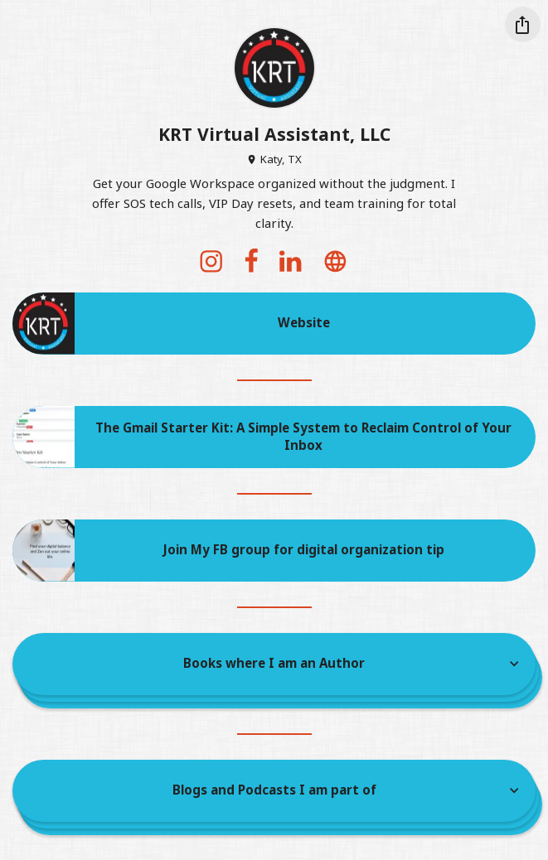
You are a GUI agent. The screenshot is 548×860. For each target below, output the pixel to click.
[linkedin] (291, 261)
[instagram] (211, 261)
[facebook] (251, 261)
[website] (336, 261)
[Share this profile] (523, 24)
